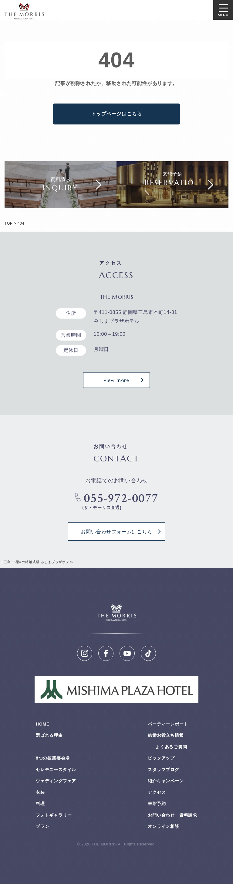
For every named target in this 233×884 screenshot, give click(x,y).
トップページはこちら (116, 113)
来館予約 (157, 803)
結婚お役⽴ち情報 (166, 735)
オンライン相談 (163, 826)
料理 (40, 803)
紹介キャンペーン (166, 780)
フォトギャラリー (54, 815)
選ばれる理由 (49, 735)
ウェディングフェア (56, 780)
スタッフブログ (163, 769)
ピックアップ (161, 758)
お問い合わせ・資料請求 (172, 815)
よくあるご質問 (171, 746)
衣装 (40, 792)
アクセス (157, 792)
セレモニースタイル (56, 769)
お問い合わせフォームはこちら (116, 532)
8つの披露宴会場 (53, 758)
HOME (42, 724)
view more (116, 380)
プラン (42, 826)
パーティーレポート (168, 724)
